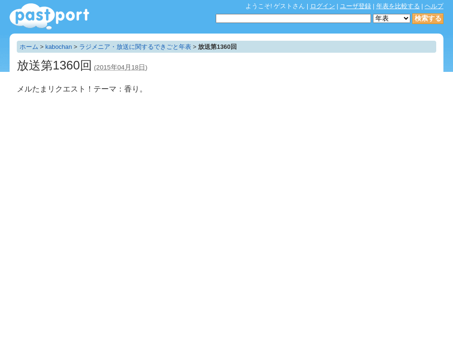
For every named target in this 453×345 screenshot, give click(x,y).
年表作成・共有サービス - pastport (49, 16)
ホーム (29, 46)
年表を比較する (398, 6)
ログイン (322, 6)
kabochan (59, 46)
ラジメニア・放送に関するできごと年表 (135, 46)
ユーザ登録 (355, 6)
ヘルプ (434, 6)
